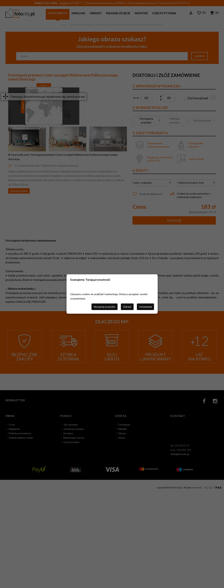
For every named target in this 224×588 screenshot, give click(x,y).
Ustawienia (145, 306)
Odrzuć (127, 306)
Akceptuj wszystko (104, 306)
